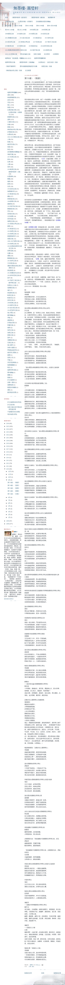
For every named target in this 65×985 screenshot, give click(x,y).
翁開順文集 (11, 288)
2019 (7, 443)
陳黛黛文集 (11, 209)
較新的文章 (28, 973)
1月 (9, 517)
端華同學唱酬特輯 (40, 58)
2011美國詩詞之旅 (11, 38)
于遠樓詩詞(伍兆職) (13, 412)
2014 (7, 457)
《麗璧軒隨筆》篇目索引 (19, 17)
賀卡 (8, 278)
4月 (9, 509)
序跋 (8, 317)
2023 (7, 432)
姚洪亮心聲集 (11, 352)
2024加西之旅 (47, 50)
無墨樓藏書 (11, 365)
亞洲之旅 (10, 342)
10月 (9, 477)
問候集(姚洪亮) (12, 350)
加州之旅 (10, 330)
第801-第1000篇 (52, 25)
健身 (8, 327)
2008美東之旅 (46, 29)
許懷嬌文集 (11, 132)
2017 (7, 449)
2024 (7, 429)
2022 (7, 435)
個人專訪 (10, 312)
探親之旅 (10, 335)
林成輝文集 (11, 293)
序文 (8, 211)
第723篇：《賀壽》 (14, 488)
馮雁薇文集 (11, 340)
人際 (30, 966)
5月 (9, 506)
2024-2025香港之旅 (11, 54)
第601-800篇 (40, 25)
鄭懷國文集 (11, 258)
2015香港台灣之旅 (24, 42)
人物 (8, 139)
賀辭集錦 (10, 385)
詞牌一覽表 (11, 382)
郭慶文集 (10, 325)
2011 (7, 466)
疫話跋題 (10, 270)
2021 (7, 437)
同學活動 (10, 251)
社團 (8, 253)
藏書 (8, 375)
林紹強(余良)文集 (12, 129)
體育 (8, 226)
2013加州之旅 (49, 38)
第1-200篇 (8, 25)
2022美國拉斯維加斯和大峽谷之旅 (16, 50)
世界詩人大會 (11, 285)
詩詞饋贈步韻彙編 (13, 152)
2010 (7, 469)
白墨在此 (10, 134)
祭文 (8, 367)
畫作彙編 (10, 315)
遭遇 (8, 256)
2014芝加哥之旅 (10, 42)
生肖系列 (47, 54)
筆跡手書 (10, 154)
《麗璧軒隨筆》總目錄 (37, 17)
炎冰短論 (10, 219)
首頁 (6, 17)
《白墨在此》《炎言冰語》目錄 (47, 62)
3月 (9, 511)
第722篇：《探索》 (14, 491)
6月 (9, 503)
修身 (8, 181)
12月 (9, 471)
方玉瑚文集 (11, 263)
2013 (7, 460)
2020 (7, 440)
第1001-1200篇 (9, 29)
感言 (33, 966)
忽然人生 (10, 357)
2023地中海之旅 (35, 50)
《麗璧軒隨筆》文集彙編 (26, 62)
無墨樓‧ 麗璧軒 (26, 8)
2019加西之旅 (21, 46)
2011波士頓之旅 (25, 38)
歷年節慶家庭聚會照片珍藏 (28, 66)
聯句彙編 (10, 372)
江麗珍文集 (11, 122)
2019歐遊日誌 (33, 46)
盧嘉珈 (9, 204)
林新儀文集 (11, 199)
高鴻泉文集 (11, 214)
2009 (7, 521)
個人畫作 (10, 345)
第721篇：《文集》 (14, 494)
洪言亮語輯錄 (11, 362)
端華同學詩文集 (10, 62)
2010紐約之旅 (21, 34)
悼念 (8, 149)
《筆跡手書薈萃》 (11, 66)
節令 (8, 159)
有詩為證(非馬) (12, 414)
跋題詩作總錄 (11, 387)
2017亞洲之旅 (37, 42)
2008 (7, 524)
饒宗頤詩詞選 (11, 392)
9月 (9, 480)
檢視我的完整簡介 (9, 598)
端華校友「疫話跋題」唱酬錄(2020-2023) (18, 58)
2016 (7, 452)
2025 (7, 426)
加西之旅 (10, 332)
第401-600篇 (29, 25)
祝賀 (8, 147)
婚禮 (8, 355)
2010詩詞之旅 (45, 34)
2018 (7, 446)
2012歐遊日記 (37, 38)
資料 (8, 119)
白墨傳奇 (56, 54)
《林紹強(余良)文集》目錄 (13, 70)
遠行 (8, 290)
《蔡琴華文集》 (12, 283)
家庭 (8, 127)
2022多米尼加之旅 (46, 46)
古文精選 (28, 70)
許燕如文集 (11, 322)
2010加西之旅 (33, 34)
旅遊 (8, 107)
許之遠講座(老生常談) (14, 402)
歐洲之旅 (10, 295)
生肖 (8, 186)
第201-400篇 (18, 25)
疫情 (8, 184)
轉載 (8, 179)
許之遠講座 (11, 380)
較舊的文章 (57, 973)
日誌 (8, 102)
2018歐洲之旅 (9, 46)
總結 (8, 196)
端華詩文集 (11, 221)
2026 (7, 423)
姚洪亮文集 (11, 144)
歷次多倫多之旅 (25, 54)
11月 (9, 474)
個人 (8, 105)
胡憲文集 (10, 239)
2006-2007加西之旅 (13, 241)
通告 (8, 390)
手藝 (8, 360)
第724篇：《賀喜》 (14, 485)
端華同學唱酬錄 (12, 92)
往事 (8, 162)
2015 (7, 455)
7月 (9, 500)
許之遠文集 (11, 404)
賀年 (8, 337)
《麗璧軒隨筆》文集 (13, 172)
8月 (9, 497)
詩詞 (8, 100)
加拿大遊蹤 (37, 54)
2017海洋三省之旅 (50, 42)
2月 (9, 514)
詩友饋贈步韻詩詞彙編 (43, 21)
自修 (8, 124)
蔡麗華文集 (11, 117)
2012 (7, 463)
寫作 (8, 167)
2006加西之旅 (34, 29)
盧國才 (15, 531)
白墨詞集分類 (9, 21)
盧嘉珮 (9, 320)
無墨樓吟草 (51, 17)
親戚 (8, 377)
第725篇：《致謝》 (14, 482)
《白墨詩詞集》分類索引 (25, 21)
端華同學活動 (11, 370)
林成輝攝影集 (11, 97)
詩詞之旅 (10, 300)
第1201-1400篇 (21, 29)
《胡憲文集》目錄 (46, 66)
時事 (8, 142)
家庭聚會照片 (11, 236)
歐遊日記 (10, 298)
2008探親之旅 (9, 34)
